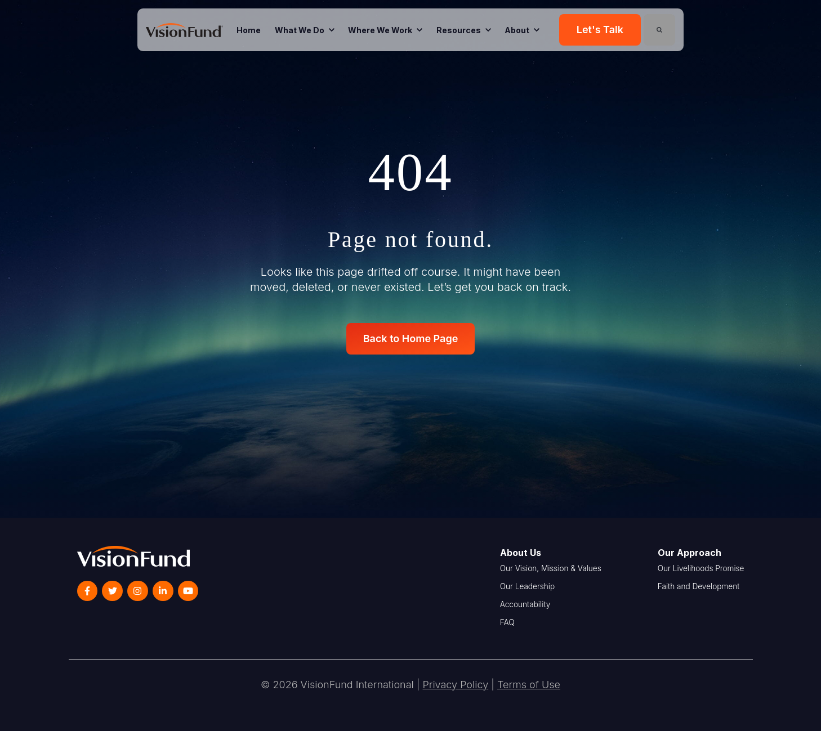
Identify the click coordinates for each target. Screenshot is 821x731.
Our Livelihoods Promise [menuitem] (701, 568)
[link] (184, 29)
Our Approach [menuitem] (689, 552)
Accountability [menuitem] (525, 604)
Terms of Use (528, 684)
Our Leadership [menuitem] (527, 586)
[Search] (659, 30)
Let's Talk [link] (600, 29)
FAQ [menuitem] (507, 622)
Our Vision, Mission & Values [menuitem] (550, 568)
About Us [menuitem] (520, 552)
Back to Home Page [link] (410, 338)
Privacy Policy (456, 684)
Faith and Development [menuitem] (698, 586)
